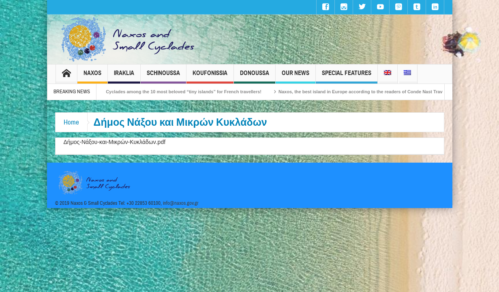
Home (71, 122)
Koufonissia (209, 76)
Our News (295, 76)
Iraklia (124, 76)
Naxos (92, 76)
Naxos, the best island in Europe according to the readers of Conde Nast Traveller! (371, 91)
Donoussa (254, 76)
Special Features (346, 76)
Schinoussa (163, 76)
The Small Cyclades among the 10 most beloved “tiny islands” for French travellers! (179, 91)
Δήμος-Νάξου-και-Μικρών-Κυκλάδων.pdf (115, 142)
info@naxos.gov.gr (181, 203)
